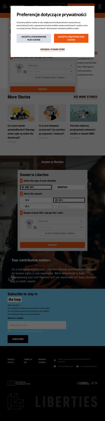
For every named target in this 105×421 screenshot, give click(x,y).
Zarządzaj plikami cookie (52, 49)
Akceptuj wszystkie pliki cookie (71, 38)
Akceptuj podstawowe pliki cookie (33, 38)
